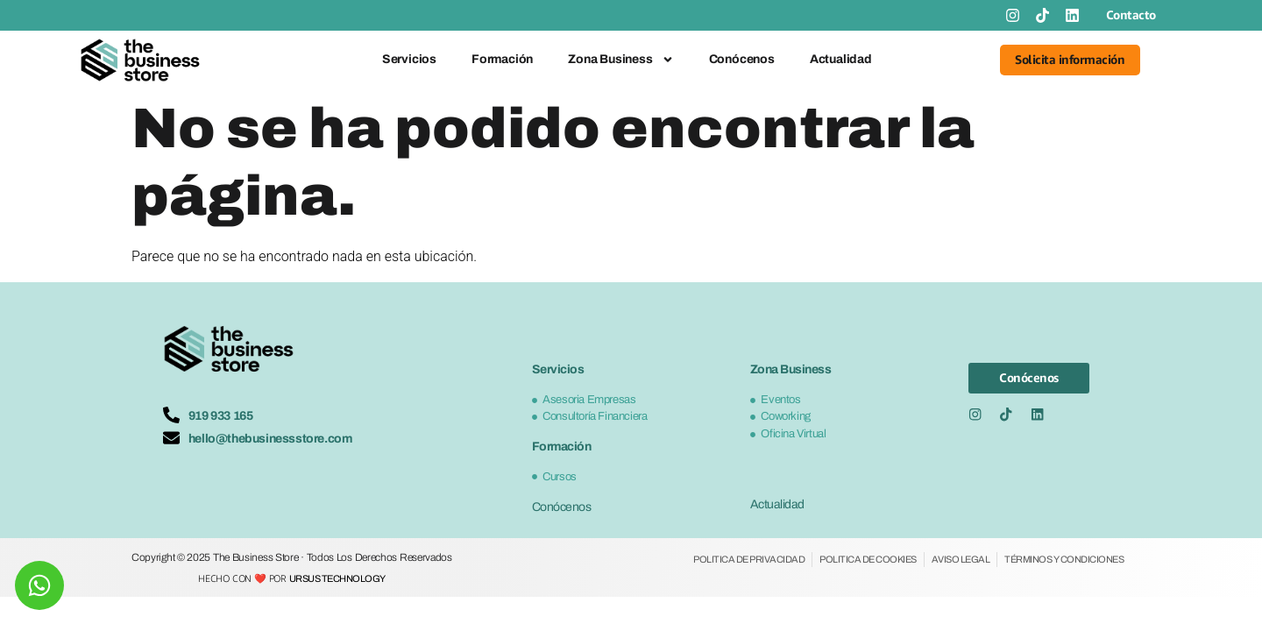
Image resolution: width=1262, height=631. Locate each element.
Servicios (409, 59)
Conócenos (742, 59)
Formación (502, 59)
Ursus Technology (337, 578)
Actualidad (841, 59)
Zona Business (620, 59)
